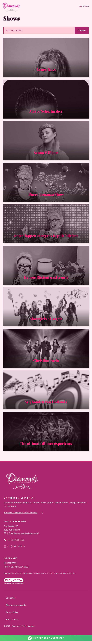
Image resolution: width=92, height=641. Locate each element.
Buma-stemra (12, 619)
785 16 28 (20, 539)
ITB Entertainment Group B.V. (62, 573)
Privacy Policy (12, 612)
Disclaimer (10, 597)
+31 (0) (10, 546)
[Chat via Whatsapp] (46, 638)
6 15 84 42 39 (19, 546)
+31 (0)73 (11, 539)
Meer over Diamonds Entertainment (20, 512)
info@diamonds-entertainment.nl (23, 533)
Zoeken (82, 30)
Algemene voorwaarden (16, 605)
